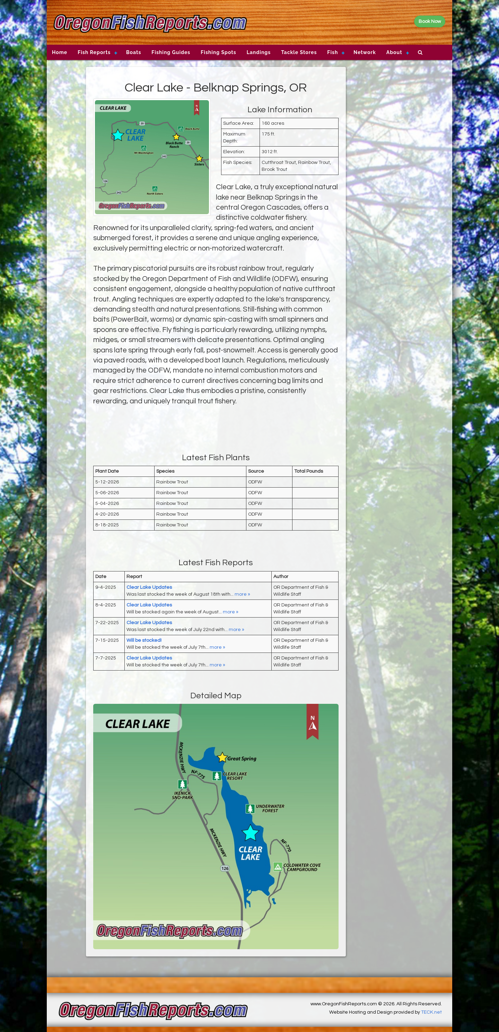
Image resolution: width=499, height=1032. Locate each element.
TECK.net (431, 1012)
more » (242, 594)
